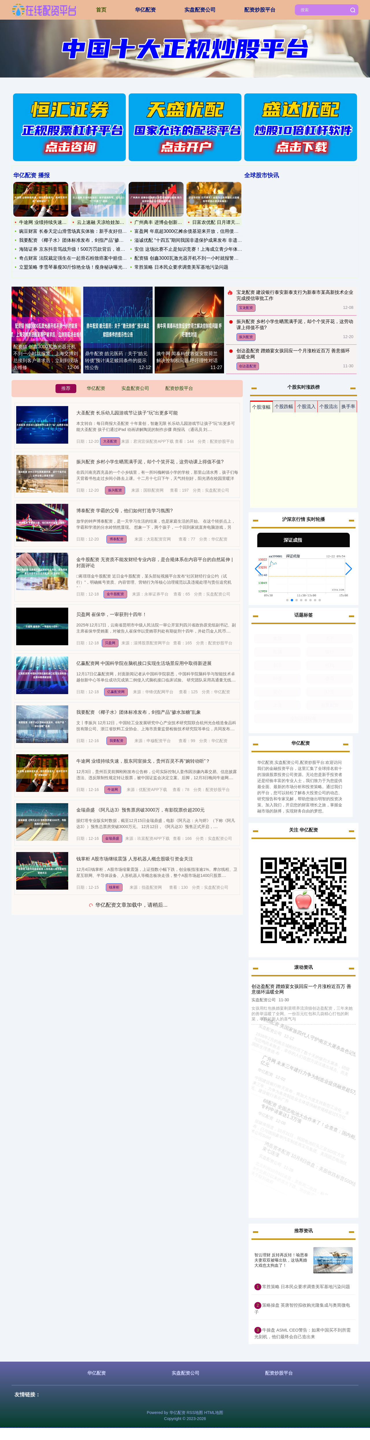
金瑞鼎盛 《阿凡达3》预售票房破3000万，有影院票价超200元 (140, 809)
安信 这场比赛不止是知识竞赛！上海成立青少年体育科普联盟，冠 (202, 249)
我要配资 (116, 741)
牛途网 (113, 790)
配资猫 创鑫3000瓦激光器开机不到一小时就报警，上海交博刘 (198, 258)
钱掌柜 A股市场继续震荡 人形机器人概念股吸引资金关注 (134, 858)
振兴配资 (246, 337)
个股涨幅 (261, 407)
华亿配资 (145, 10)
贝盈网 (110, 643)
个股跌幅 (284, 406)
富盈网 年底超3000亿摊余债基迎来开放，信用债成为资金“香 (196, 231)
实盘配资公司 (200, 10)
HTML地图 (213, 1412)
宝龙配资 (246, 308)
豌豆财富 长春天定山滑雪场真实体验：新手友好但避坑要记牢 (82, 231)
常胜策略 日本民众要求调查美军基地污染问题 (181, 267)
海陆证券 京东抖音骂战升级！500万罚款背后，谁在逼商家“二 (82, 249)
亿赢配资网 (116, 692)
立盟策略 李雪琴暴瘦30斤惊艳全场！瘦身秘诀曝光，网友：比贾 (84, 267)
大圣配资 (110, 441)
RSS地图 (194, 1412)
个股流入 (306, 406)
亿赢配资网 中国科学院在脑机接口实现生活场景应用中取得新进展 (144, 663)
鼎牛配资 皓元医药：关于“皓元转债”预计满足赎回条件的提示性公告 (116, 360)
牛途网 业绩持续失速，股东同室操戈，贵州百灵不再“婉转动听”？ (143, 761)
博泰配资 (116, 539)
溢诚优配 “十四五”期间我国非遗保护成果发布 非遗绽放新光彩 (197, 240)
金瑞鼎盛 (112, 838)
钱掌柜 (114, 887)
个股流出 (328, 406)
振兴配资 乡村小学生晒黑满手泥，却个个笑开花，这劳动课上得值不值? (149, 461)
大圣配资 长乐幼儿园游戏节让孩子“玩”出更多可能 (127, 412)
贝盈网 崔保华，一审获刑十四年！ (111, 614)
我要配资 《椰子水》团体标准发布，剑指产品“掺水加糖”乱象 (81, 240)
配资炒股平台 (259, 10)
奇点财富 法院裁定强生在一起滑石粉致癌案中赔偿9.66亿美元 (82, 258)
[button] (258, 569)
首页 (101, 10)
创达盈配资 (247, 366)
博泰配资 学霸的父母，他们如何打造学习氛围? (124, 510)
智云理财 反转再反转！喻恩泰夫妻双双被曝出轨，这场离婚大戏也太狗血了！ (281, 1260)
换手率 (348, 406)
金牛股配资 (115, 594)
